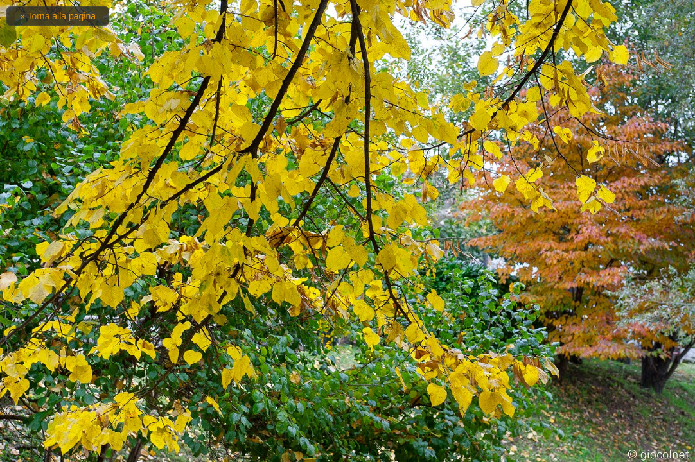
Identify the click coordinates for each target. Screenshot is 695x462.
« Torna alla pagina (58, 16)
